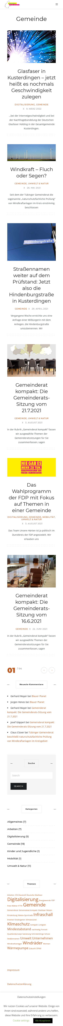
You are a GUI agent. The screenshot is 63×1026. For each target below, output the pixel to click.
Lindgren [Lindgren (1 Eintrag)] (42, 925)
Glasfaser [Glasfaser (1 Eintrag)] (42, 910)
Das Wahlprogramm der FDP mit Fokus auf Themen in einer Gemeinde (31, 497)
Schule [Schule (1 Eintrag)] (47, 934)
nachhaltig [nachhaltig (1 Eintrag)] (36, 929)
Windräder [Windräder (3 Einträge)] (32, 943)
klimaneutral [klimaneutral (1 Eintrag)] (31, 920)
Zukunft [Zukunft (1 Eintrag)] (32, 948)
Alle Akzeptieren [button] (43, 1020)
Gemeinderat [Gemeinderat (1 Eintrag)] (12, 910)
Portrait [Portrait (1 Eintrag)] (44, 929)
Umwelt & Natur (38, 183)
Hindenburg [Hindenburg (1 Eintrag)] (12, 915)
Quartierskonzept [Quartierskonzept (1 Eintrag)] (14, 934)
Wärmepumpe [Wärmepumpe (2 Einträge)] (17, 948)
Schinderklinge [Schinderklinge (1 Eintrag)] (38, 934)
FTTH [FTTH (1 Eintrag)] (20, 906)
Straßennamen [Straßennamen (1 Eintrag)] (13, 939)
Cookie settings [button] (21, 1020)
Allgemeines (14, 821)
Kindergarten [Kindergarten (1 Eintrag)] (20, 920)
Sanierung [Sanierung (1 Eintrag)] (26, 934)
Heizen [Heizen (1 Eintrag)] (49, 910)
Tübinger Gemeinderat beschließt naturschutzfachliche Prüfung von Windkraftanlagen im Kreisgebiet (30, 736)
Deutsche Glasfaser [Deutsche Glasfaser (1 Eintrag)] (34, 895)
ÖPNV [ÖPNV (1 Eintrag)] (38, 948)
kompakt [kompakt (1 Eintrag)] (34, 925)
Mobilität (48, 517)
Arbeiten (12, 829)
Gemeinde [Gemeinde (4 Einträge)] (34, 904)
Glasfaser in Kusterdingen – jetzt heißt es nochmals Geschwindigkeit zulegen (31, 84)
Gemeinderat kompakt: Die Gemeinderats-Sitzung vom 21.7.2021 (31, 398)
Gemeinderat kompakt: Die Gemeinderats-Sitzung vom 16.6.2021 (31, 608)
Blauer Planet (39, 696)
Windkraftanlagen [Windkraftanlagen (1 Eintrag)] (14, 944)
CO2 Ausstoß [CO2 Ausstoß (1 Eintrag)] (20, 895)
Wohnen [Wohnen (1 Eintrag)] (46, 944)
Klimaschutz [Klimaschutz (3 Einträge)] (18, 924)
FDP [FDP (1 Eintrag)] (53, 900)
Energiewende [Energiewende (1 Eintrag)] (45, 900)
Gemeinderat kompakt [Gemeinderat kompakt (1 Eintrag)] (28, 910)
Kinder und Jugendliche (22, 851)
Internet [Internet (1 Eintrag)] (10, 920)
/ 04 (19, 668)
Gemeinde (42, 104)
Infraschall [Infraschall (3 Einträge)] (43, 914)
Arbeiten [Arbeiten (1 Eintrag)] (10, 895)
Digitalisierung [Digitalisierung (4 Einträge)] (22, 899)
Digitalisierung (25, 104)
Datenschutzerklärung (19, 984)
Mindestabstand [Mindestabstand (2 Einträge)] (19, 929)
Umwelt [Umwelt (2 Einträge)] (26, 938)
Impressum (13, 970)
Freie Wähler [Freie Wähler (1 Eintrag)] (12, 906)
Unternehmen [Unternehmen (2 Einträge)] (42, 938)
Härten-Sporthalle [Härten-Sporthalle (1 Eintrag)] (25, 915)
